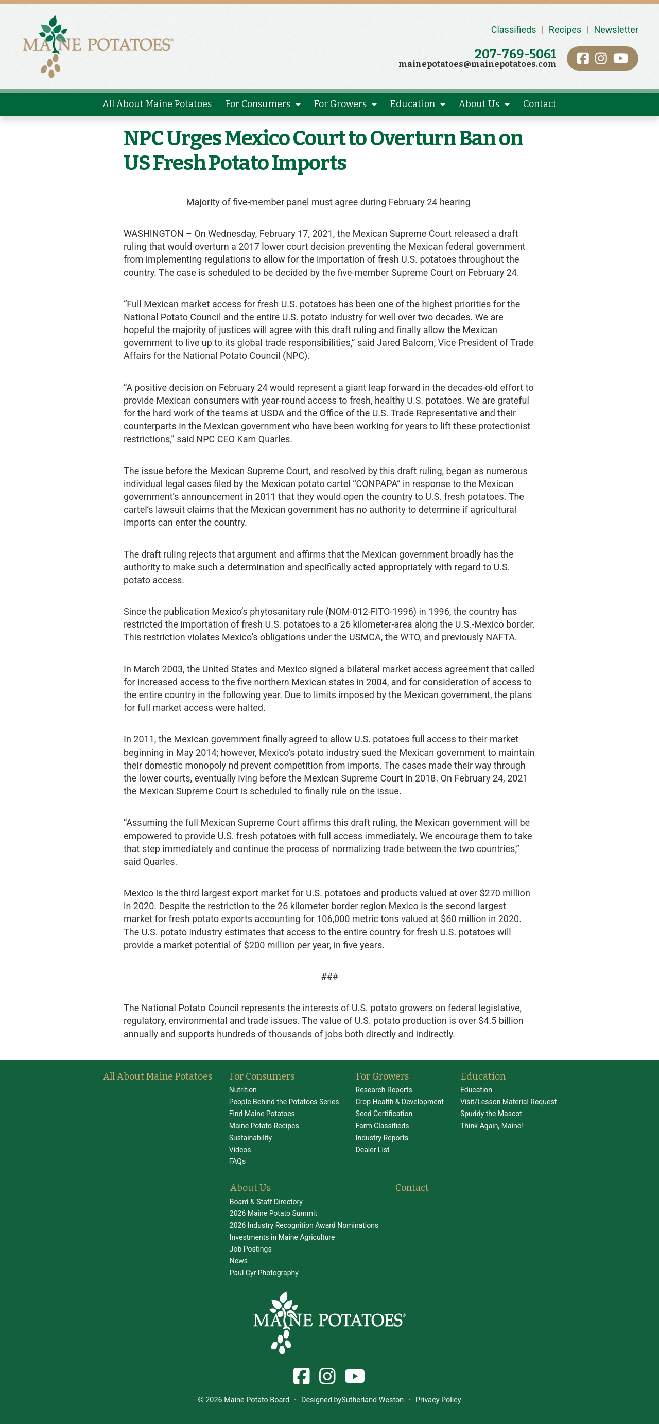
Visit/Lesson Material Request (508, 1102)
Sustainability (250, 1138)
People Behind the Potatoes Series (284, 1102)
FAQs (237, 1161)
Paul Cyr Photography (264, 1273)
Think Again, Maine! (491, 1126)
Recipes (565, 29)
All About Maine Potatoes (157, 104)
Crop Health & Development (400, 1102)
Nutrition (243, 1090)
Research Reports (384, 1090)
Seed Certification (384, 1113)
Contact (540, 104)
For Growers (340, 104)
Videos (240, 1149)
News (239, 1261)
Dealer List (373, 1149)
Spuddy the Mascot (491, 1113)
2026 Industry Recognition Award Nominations (304, 1225)
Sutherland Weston (372, 1400)
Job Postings (251, 1249)
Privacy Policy (438, 1400)
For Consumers (258, 104)
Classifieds (513, 29)
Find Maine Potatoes (262, 1113)
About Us (479, 104)
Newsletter (616, 29)
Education (412, 104)
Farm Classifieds (382, 1126)
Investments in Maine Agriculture (282, 1237)
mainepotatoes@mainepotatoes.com (477, 64)
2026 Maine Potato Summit (273, 1213)
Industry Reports (382, 1138)
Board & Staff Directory (266, 1201)
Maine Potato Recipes (264, 1126)
